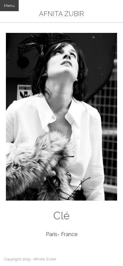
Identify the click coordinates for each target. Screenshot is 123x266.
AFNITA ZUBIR (61, 14)
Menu (9, 5)
